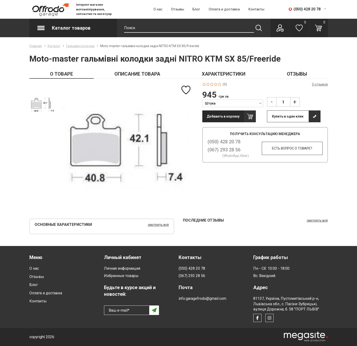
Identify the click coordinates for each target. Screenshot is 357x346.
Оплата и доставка (224, 9)
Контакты (256, 9)
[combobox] (232, 103)
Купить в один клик (287, 116)
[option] (42, 104)
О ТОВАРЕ (61, 74)
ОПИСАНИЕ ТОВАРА (137, 74)
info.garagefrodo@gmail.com (202, 298)
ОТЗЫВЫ (297, 74)
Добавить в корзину (223, 116)
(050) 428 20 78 (224, 141)
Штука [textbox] (210, 103)
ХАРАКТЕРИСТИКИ (223, 74)
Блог (196, 9)
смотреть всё (158, 224)
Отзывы (177, 9)
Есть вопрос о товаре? (292, 148)
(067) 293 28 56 (224, 149)
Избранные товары (121, 275)
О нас (158, 9)
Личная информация (122, 268)
